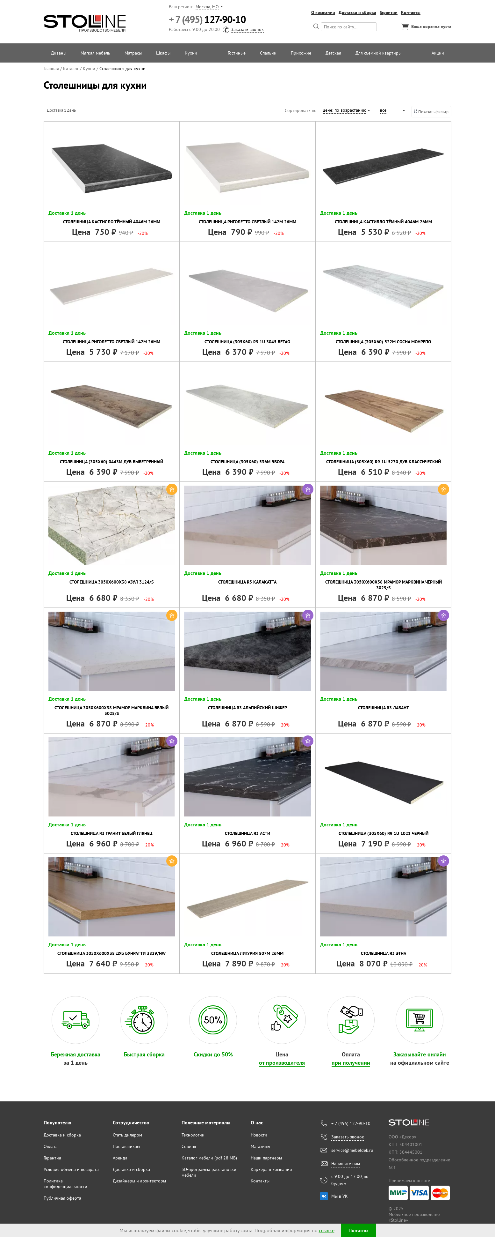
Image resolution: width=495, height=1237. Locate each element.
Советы (189, 1146)
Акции (438, 53)
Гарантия (52, 1158)
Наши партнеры (266, 1158)
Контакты (410, 12)
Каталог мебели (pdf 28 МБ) (209, 1158)
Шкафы (163, 53)
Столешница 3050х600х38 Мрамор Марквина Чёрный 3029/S (383, 585)
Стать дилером (127, 1135)
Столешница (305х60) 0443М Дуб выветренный (111, 462)
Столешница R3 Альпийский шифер (247, 708)
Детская (333, 53)
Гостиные (237, 53)
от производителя (282, 1062)
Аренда (120, 1158)
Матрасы (133, 53)
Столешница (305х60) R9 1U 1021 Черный (383, 833)
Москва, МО (207, 7)
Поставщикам (126, 1146)
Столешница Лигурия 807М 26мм (247, 953)
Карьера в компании (271, 1169)
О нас (257, 1122)
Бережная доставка (75, 1054)
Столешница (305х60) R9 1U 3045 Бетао (247, 342)
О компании (323, 12)
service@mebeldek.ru (352, 1150)
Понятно (358, 1230)
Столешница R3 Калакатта (247, 582)
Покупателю (57, 1122)
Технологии (193, 1135)
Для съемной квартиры (378, 53)
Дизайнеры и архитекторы (139, 1181)
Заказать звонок (247, 29)
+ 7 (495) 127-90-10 (350, 1123)
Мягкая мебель (95, 53)
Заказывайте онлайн (419, 1054)
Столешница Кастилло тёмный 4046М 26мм (111, 222)
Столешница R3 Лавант (383, 708)
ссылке (326, 1230)
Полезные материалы (206, 1122)
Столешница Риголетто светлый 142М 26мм (247, 222)
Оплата (51, 1146)
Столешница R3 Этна (383, 953)
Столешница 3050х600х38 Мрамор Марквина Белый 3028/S (111, 710)
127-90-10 (207, 19)
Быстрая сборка (144, 1054)
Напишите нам (345, 1163)
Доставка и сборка (357, 12)
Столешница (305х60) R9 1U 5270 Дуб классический (383, 462)
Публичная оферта (62, 1198)
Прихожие (301, 53)
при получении (351, 1062)
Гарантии (389, 12)
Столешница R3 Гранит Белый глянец (112, 833)
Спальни (268, 53)
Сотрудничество (131, 1122)
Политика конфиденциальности (65, 1183)
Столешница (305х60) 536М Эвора (247, 462)
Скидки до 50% (213, 1054)
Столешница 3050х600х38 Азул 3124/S (111, 582)
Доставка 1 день (61, 110)
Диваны (58, 53)
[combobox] (346, 111)
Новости (259, 1135)
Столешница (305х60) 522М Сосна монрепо (383, 342)
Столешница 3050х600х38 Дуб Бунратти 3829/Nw (111, 953)
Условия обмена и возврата (71, 1169)
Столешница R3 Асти (247, 833)
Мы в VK (339, 1196)
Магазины (260, 1146)
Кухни (191, 53)
